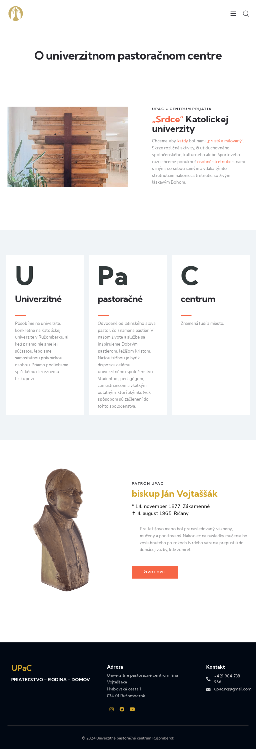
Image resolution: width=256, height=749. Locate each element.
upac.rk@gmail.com (233, 688)
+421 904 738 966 (227, 678)
